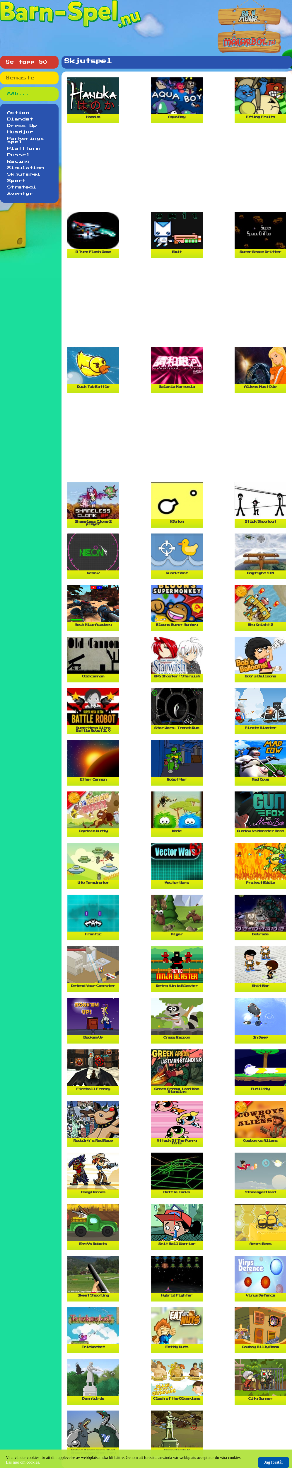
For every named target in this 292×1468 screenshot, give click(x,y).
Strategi (22, 187)
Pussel (18, 155)
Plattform (23, 148)
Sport (16, 181)
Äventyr (20, 194)
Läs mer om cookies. (23, 1462)
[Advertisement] (178, 170)
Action (18, 113)
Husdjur (20, 132)
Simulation (25, 168)
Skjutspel (24, 174)
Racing (18, 161)
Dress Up (22, 126)
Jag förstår (273, 1462)
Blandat (20, 119)
